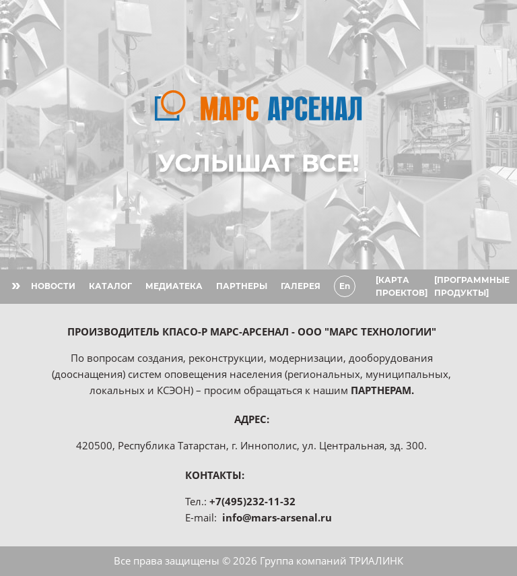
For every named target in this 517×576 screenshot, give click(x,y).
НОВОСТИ (53, 286)
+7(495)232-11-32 (252, 501)
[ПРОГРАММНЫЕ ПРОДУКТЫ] (472, 286)
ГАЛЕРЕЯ (300, 286)
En (344, 286)
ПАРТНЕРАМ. (382, 390)
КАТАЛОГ (110, 286)
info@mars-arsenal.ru (277, 517)
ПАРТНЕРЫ (241, 286)
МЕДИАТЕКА (174, 286)
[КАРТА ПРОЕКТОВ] (401, 286)
